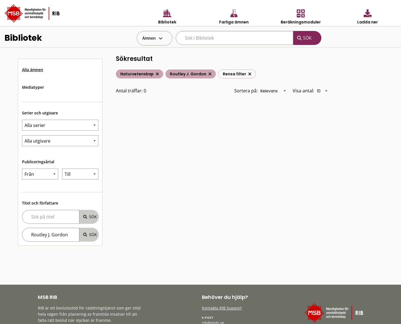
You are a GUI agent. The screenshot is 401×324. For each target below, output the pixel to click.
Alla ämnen (32, 69)
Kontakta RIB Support (222, 308)
